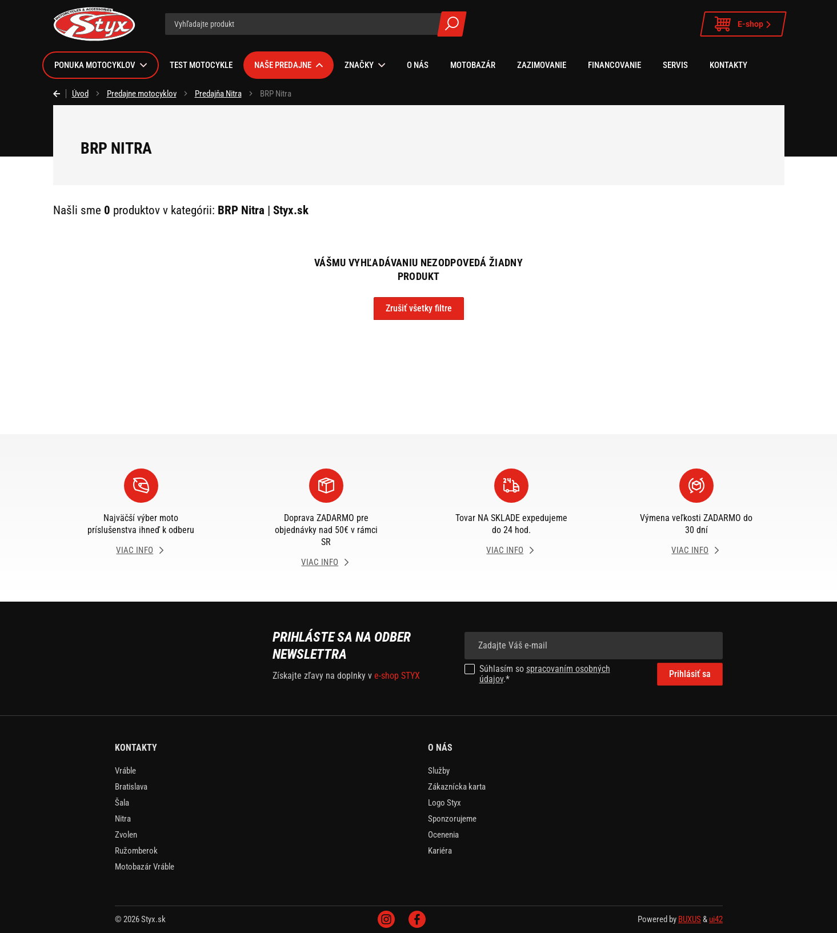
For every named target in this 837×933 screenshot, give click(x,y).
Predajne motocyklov (142, 93)
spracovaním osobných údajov (544, 673)
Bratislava (131, 787)
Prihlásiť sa (690, 673)
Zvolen (126, 835)
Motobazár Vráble (144, 867)
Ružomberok (136, 851)
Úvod (80, 93)
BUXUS (689, 919)
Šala (122, 803)
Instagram (386, 919)
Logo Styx (444, 803)
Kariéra (440, 851)
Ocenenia (443, 835)
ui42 (716, 919)
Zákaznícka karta (457, 787)
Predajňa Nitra (218, 93)
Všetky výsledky (451, 24)
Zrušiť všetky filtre (419, 308)
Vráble (125, 771)
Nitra (123, 819)
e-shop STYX (397, 675)
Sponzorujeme (452, 819)
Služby (439, 771)
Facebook (417, 919)
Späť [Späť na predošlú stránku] (59, 93)
